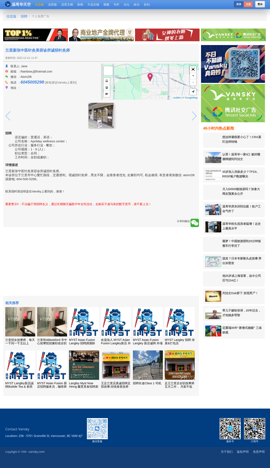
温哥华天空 (18, 4)
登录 (238, 4)
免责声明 (259, 452)
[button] (193, 69)
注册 (248, 4)
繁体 (260, 4)
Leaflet (176, 97)
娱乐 (137, 4)
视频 (106, 4)
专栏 (116, 4)
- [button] (193, 82)
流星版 (52, 4)
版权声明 (243, 452)
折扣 (147, 4)
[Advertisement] (101, 262)
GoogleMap (191, 97)
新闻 (80, 4)
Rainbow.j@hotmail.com (36, 71)
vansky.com (36, 452)
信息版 (39, 4)
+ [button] (193, 76)
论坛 (127, 4)
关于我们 (227, 452)
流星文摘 (67, 4)
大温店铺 (93, 4)
